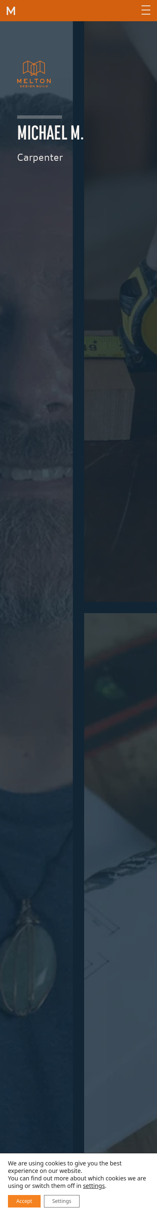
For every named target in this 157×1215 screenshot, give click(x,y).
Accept (24, 1201)
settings (94, 1186)
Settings (62, 1201)
